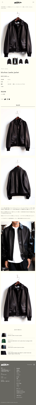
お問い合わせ (19, 395)
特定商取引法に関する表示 (21, 391)
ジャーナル (18, 381)
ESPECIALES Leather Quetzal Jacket (16, 347)
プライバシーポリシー (20, 393)
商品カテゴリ (19, 371)
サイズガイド (18, 374)
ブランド (18, 373)
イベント (18, 386)
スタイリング (18, 380)
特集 (17, 378)
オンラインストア (19, 397)
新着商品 (18, 370)
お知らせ (18, 385)
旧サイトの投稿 (19, 383)
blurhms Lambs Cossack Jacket (15, 335)
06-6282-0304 (3, 374)
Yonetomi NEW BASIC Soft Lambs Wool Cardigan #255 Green (20, 341)
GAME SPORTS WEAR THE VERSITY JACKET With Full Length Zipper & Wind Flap (19, 353)
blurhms (6, 68)
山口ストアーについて (20, 390)
